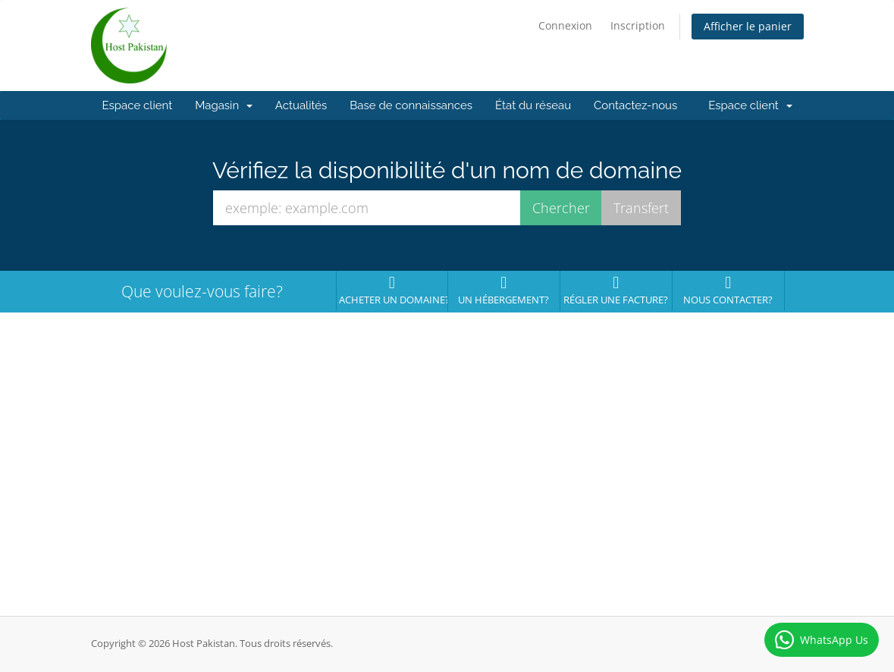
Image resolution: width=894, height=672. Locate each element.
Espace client (137, 105)
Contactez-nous (635, 105)
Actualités (301, 105)
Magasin (224, 105)
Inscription (637, 25)
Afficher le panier (748, 26)
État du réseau (533, 105)
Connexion (565, 25)
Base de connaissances (411, 105)
